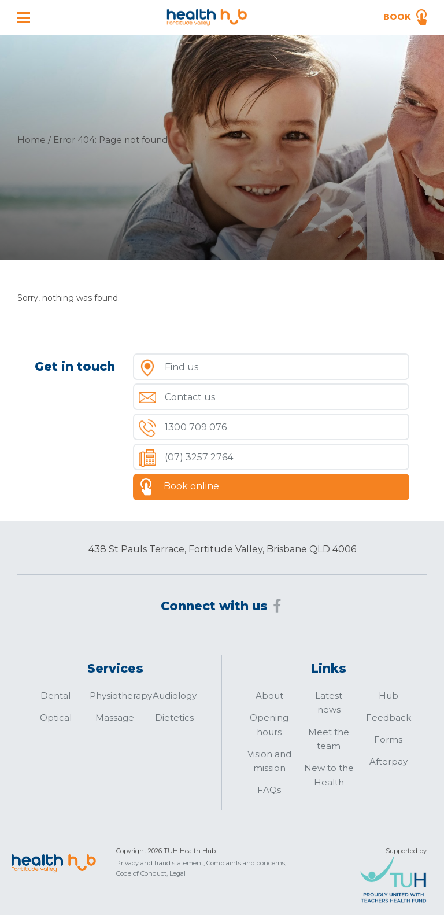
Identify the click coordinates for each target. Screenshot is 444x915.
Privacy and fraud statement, (160, 863)
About (269, 695)
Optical (56, 717)
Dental (55, 695)
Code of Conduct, (142, 873)
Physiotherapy (121, 695)
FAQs (269, 789)
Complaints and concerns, (246, 863)
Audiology (175, 695)
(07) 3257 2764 (199, 457)
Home (31, 139)
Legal (177, 873)
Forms (388, 739)
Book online (191, 486)
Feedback (388, 717)
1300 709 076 (196, 427)
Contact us (190, 397)
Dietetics (174, 717)
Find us (181, 366)
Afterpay (388, 761)
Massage (114, 717)
